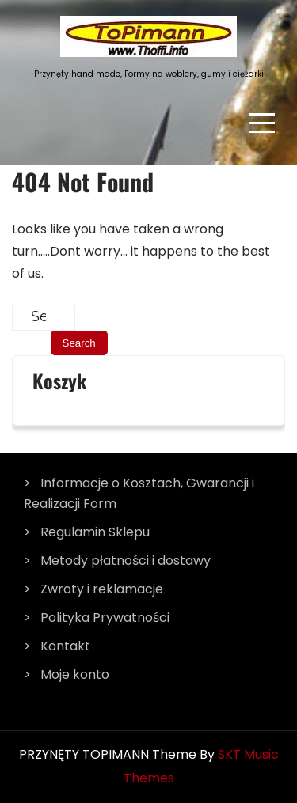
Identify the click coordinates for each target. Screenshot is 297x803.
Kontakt (65, 646)
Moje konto (74, 674)
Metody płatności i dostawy (125, 560)
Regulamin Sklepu (95, 532)
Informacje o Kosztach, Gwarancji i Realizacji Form (139, 493)
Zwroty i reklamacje (101, 589)
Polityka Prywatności (104, 617)
